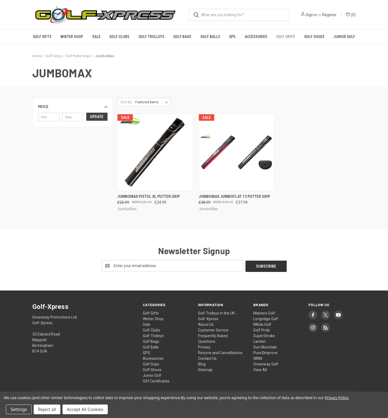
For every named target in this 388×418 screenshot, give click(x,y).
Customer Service (213, 329)
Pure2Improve (265, 352)
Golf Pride (261, 329)
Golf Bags (182, 36)
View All (260, 369)
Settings (19, 409)
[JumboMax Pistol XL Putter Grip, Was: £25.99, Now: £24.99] (155, 152)
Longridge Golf (265, 318)
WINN (257, 358)
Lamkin (259, 341)
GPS (232, 36)
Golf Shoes (314, 36)
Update (96, 116)
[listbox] (152, 102)
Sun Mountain (265, 346)
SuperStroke (264, 335)
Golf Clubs (119, 36)
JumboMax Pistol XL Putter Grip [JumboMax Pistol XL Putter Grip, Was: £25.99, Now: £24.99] (148, 196)
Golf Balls (210, 36)
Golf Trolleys (151, 36)
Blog (202, 363)
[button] (73, 106)
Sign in (311, 15)
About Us (206, 324)
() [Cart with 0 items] (351, 14)
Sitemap (205, 369)
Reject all (47, 409)
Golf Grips (285, 36)
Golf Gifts (42, 36)
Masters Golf (264, 312)
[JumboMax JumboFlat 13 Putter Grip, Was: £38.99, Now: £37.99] (236, 152)
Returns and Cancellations (220, 352)
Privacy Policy (336, 397)
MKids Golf (262, 324)
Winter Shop (71, 36)
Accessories (256, 36)
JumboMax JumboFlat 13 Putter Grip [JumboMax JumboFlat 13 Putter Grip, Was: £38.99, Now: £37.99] (234, 196)
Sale (96, 36)
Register (329, 15)
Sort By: (126, 102)
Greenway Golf (265, 363)
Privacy (204, 346)
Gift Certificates (156, 380)
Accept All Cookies (85, 409)
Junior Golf (344, 36)
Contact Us (207, 358)
